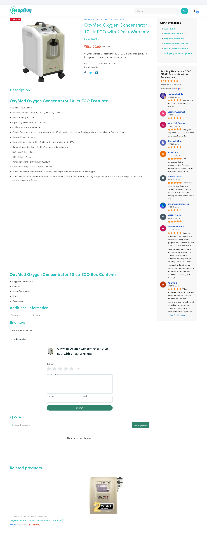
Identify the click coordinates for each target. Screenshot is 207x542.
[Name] (63, 399)
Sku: (86, 63)
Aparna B (172, 282)
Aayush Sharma (176, 226)
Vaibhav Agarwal (176, 111)
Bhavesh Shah (175, 141)
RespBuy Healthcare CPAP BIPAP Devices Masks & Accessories (176, 74)
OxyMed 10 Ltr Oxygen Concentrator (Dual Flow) (36, 520)
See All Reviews (177, 315)
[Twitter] (90, 73)
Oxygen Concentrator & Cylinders (104, 19)
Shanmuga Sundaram (178, 203)
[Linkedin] (96, 73)
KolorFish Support (177, 123)
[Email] (96, 399)
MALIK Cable (174, 215)
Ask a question (140, 425)
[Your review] (80, 384)
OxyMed (95, 39)
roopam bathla (175, 94)
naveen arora (175, 176)
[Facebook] (85, 73)
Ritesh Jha (173, 152)
